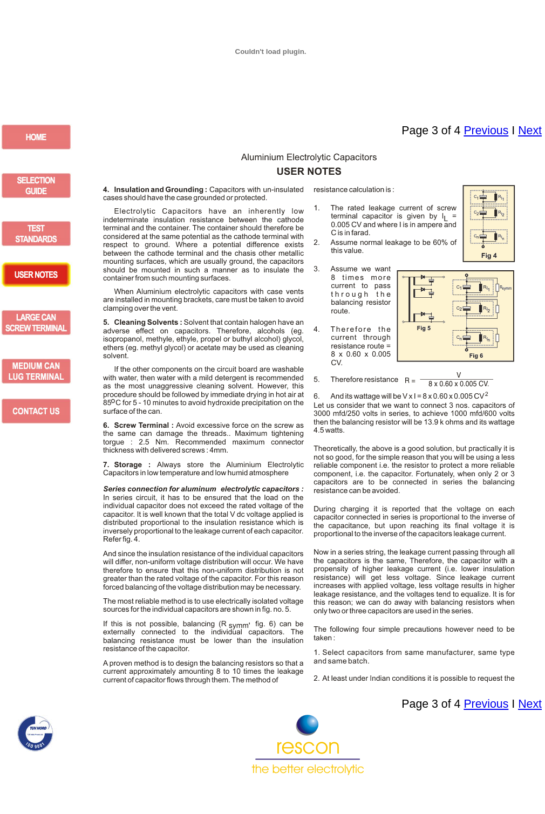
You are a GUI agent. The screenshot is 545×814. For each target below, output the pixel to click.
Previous (486, 130)
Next (530, 130)
